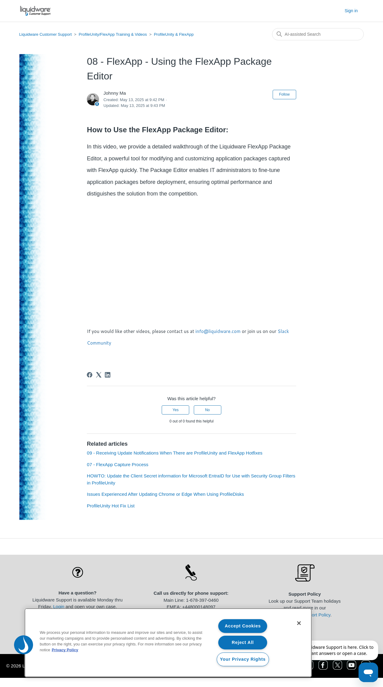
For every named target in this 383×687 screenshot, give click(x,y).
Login (58, 606)
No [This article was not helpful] (207, 410)
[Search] (318, 34)
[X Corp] (98, 375)
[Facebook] (89, 375)
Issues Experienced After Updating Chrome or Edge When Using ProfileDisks (165, 494)
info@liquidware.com (218, 331)
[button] (23, 645)
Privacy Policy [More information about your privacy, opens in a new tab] (65, 650)
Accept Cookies (243, 625)
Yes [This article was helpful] (176, 410)
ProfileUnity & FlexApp (173, 34)
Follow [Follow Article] (284, 94)
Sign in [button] (351, 10)
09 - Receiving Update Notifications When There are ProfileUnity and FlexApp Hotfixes (174, 452)
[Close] (299, 623)
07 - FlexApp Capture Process (117, 464)
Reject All (243, 642)
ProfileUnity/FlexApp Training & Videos (113, 34)
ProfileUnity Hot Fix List (110, 505)
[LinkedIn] (107, 375)
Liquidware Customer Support (45, 34)
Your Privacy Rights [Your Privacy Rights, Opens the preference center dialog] (243, 659)
